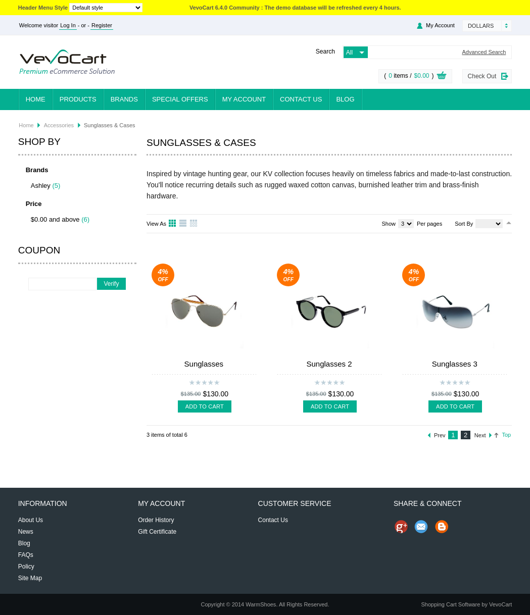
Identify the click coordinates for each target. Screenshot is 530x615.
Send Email (421, 526)
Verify (111, 283)
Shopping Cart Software (450, 604)
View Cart (442, 77)
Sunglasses (204, 364)
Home (35, 99)
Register (101, 25)
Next (480, 435)
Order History (156, 520)
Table (194, 224)
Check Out (482, 76)
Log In (68, 25)
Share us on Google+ (401, 526)
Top (506, 435)
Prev (440, 435)
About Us (30, 520)
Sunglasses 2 (329, 364)
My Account (440, 25)
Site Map (30, 578)
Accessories (59, 125)
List (183, 224)
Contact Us (301, 99)
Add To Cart (204, 406)
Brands (124, 99)
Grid (173, 224)
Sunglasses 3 (454, 364)
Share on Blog (441, 526)
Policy (26, 566)
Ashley (41, 185)
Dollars (481, 26)
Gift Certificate (157, 531)
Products (78, 99)
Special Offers (180, 99)
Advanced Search (484, 52)
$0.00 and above (55, 219)
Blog (345, 99)
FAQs (25, 554)
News (25, 531)
